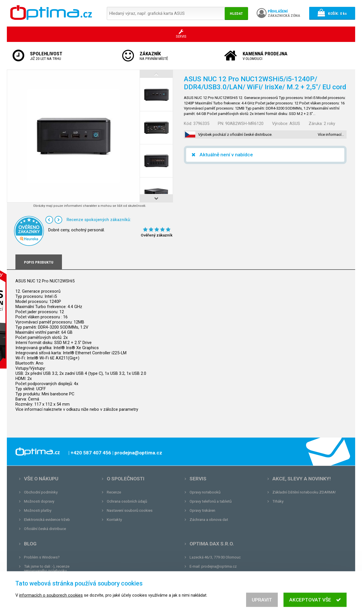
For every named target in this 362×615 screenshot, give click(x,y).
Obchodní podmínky (41, 492)
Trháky (277, 501)
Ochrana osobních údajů (127, 501)
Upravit (262, 604)
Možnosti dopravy (39, 501)
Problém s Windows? (42, 557)
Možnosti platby (37, 510)
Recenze (114, 492)
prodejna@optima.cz (219, 566)
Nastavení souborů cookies (129, 510)
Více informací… (331, 134)
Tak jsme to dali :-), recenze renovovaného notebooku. (46, 568)
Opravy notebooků (205, 492)
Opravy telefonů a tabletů (211, 501)
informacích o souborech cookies (51, 599)
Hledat (236, 13)
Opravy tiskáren (202, 510)
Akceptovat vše (315, 604)
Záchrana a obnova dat (209, 519)
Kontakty (114, 519)
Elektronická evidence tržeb (47, 519)
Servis (198, 479)
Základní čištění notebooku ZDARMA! (304, 492)
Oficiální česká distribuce (45, 529)
